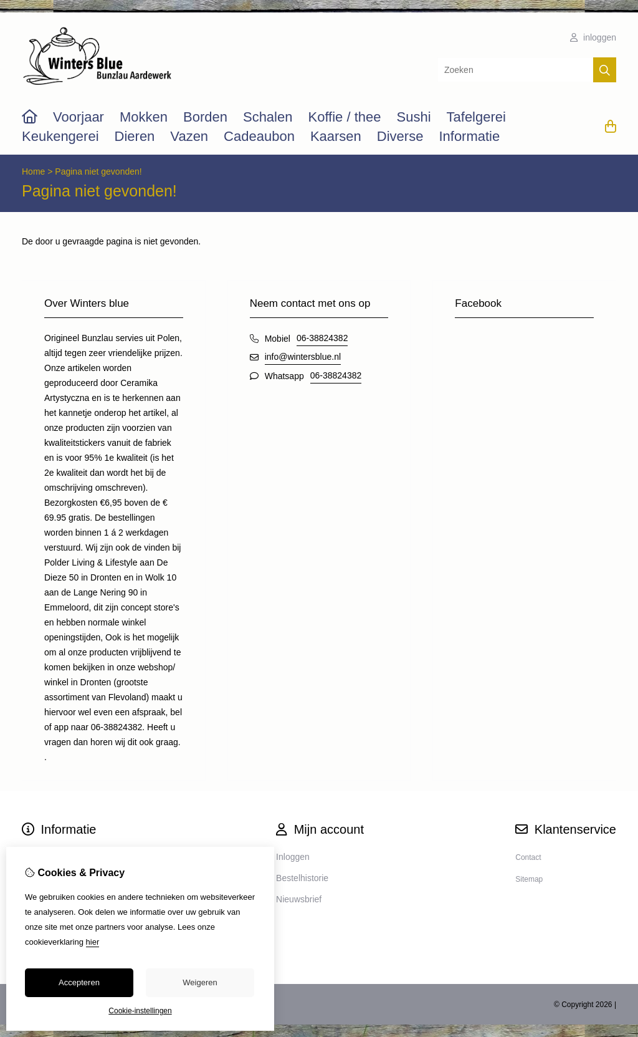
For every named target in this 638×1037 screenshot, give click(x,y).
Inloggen (293, 857)
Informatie (469, 136)
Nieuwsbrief (298, 899)
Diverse (400, 136)
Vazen (189, 136)
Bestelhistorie (302, 878)
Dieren (135, 136)
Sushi (413, 117)
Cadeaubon (259, 136)
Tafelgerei (476, 117)
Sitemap (529, 879)
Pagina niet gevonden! (98, 171)
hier (93, 942)
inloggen (593, 37)
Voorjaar (78, 117)
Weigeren (200, 982)
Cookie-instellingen (139, 1010)
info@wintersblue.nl (303, 357)
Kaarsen (335, 136)
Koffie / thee (344, 117)
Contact (528, 857)
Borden (205, 117)
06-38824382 (322, 338)
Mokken (144, 117)
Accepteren (79, 982)
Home (33, 171)
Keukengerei (60, 136)
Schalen (268, 117)
